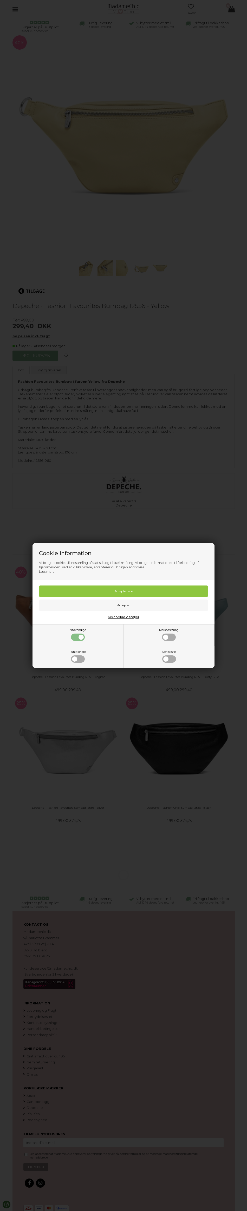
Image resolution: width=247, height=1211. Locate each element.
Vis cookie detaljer (123, 617)
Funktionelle (77, 656)
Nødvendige (78, 634)
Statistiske (169, 656)
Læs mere (47, 572)
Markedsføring (169, 634)
